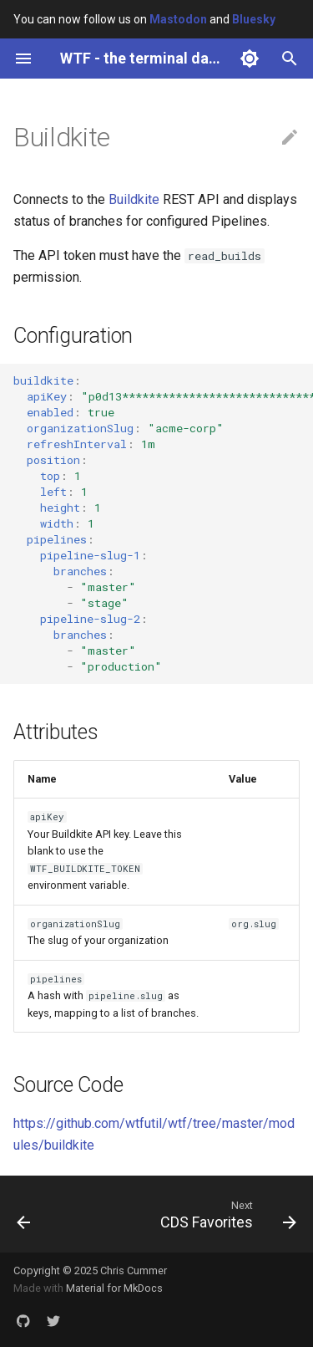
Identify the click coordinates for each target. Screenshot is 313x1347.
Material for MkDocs (114, 1288)
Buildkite (134, 199)
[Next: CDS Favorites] (226, 1214)
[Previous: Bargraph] (23, 1214)
